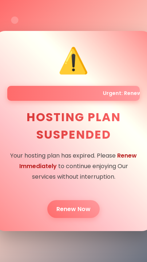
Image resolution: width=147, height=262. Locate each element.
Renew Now (73, 209)
